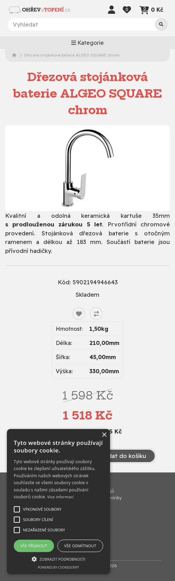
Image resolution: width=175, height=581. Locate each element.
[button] (58, 558)
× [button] (104, 435)
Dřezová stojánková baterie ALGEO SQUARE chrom (72, 55)
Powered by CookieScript (58, 567)
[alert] (58, 501)
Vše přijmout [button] (33, 545)
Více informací (60, 496)
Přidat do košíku (119, 455)
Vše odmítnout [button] (80, 545)
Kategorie (87, 43)
